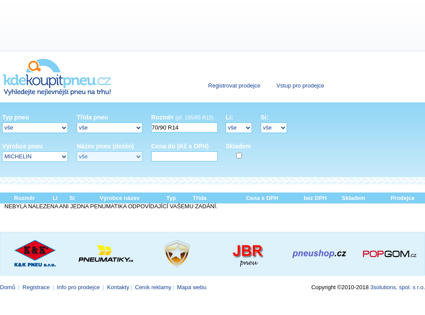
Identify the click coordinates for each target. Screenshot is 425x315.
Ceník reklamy (153, 287)
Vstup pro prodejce (300, 85)
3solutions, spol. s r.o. (397, 287)
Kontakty (118, 287)
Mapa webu (191, 287)
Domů (7, 287)
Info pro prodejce (78, 287)
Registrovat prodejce (234, 85)
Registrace (36, 287)
